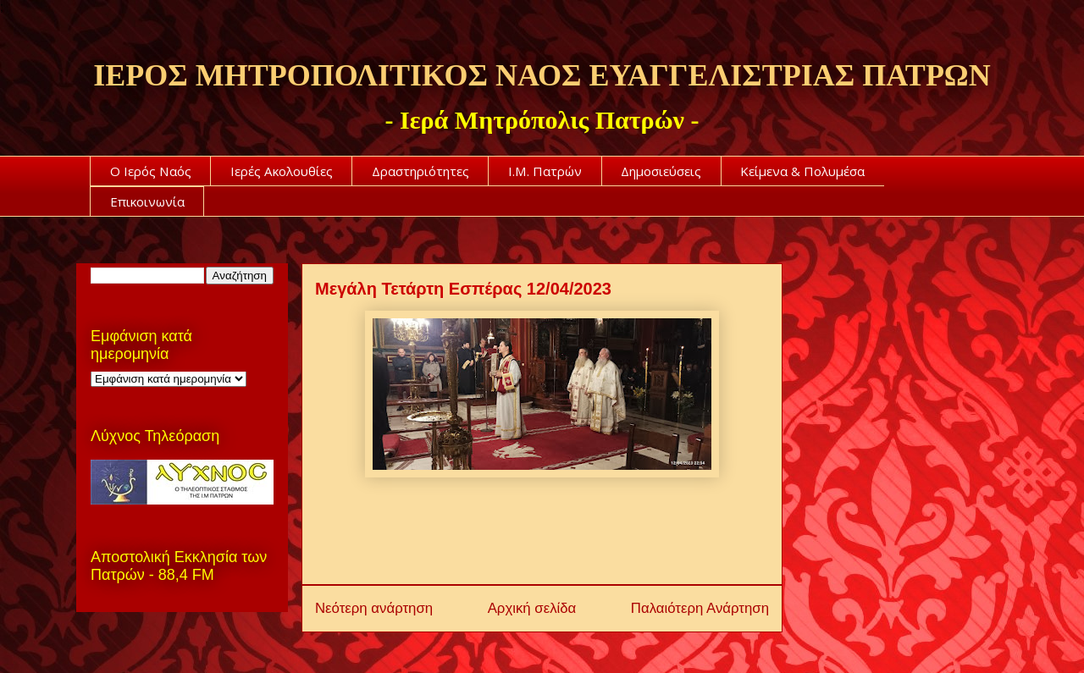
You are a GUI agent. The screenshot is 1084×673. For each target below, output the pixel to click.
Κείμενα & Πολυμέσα (802, 171)
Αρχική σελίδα (532, 608)
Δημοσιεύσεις (661, 171)
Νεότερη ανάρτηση (374, 608)
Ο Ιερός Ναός (150, 171)
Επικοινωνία (147, 201)
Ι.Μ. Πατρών (545, 171)
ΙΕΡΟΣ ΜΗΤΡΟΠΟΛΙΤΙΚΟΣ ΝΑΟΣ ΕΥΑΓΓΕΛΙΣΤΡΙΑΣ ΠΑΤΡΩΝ (541, 75)
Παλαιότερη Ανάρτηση (700, 608)
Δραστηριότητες (420, 171)
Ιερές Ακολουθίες (281, 171)
